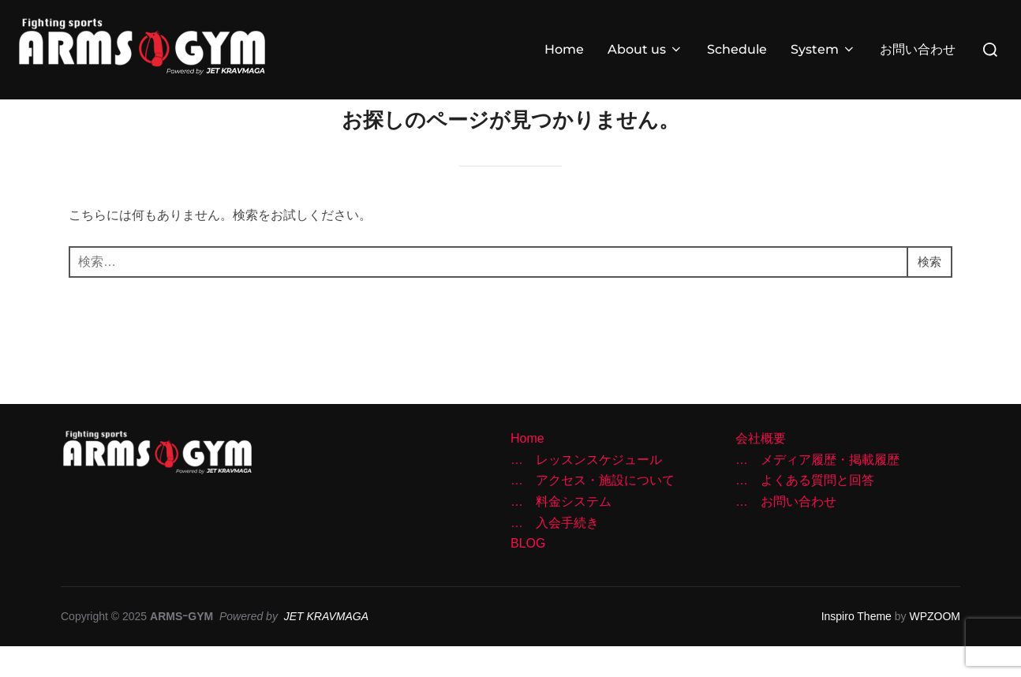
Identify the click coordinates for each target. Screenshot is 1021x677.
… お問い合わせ (785, 533)
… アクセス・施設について (592, 511)
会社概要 (760, 470)
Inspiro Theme (856, 647)
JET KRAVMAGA (326, 647)
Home (564, 49)
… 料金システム (560, 533)
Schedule (737, 49)
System (823, 49)
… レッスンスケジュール (586, 491)
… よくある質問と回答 (804, 511)
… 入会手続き (554, 553)
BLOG (527, 575)
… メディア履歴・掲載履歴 (817, 491)
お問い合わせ (918, 49)
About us (645, 49)
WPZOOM (934, 647)
